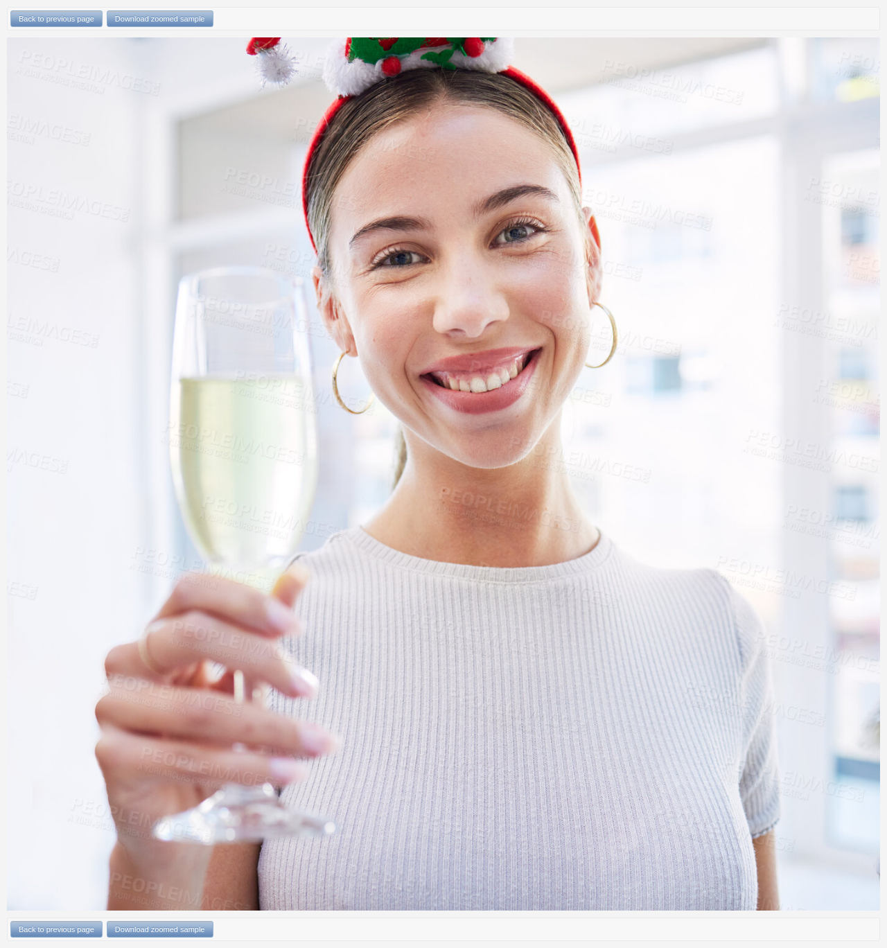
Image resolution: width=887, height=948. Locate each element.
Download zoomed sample (160, 19)
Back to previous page (56, 19)
